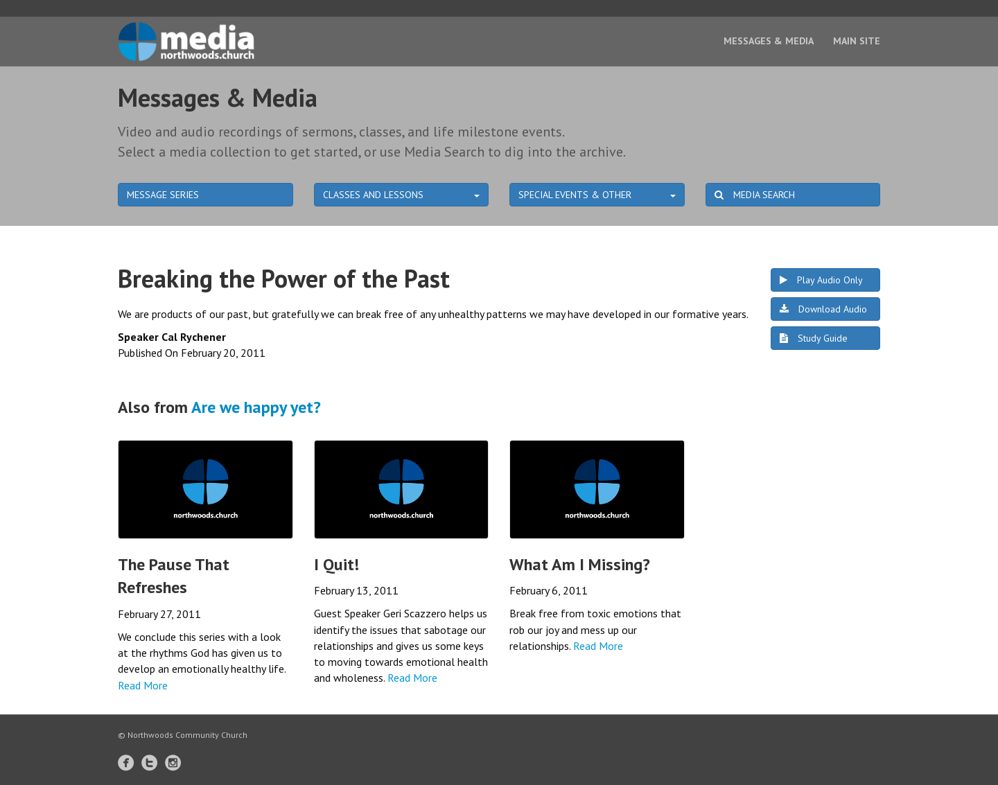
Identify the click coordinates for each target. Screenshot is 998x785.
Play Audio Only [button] (821, 280)
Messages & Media (769, 41)
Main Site (856, 41)
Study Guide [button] (814, 338)
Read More (143, 685)
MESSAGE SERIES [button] (163, 194)
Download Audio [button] (823, 309)
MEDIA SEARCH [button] (755, 194)
